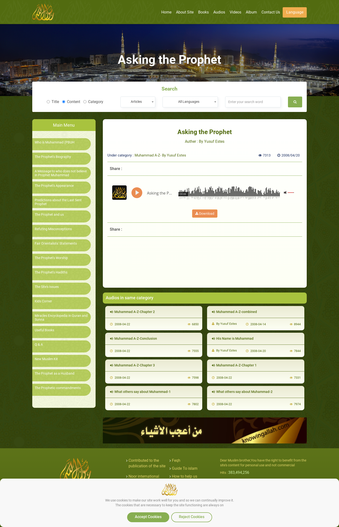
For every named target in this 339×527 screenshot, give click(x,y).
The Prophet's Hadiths (51, 272)
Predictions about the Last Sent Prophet (58, 202)
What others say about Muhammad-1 (140, 392)
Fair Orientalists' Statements (56, 243)
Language (294, 12)
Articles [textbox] (136, 102)
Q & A (39, 344)
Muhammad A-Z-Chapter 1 (234, 365)
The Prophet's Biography (53, 157)
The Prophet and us (49, 214)
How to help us (184, 476)
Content (71, 101)
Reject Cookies (191, 516)
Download (204, 213)
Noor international (144, 476)
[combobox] (137, 102)
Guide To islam (184, 468)
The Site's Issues (47, 287)
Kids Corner (43, 301)
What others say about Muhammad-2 (242, 392)
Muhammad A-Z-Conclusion (133, 338)
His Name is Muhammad (233, 338)
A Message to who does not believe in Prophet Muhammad (61, 173)
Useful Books (44, 330)
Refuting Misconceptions (53, 229)
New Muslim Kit (46, 359)
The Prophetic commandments (58, 388)
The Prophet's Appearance (54, 186)
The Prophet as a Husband (54, 373)
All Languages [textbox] (188, 102)
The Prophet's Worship (51, 258)
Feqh (176, 460)
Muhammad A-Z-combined (234, 312)
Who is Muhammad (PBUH (54, 142)
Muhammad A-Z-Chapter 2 (132, 312)
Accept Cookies (148, 516)
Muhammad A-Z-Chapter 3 (132, 365)
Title (53, 101)
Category (93, 101)
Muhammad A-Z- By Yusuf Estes (160, 155)
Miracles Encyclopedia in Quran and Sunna (61, 317)
